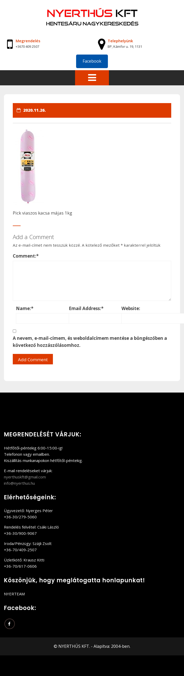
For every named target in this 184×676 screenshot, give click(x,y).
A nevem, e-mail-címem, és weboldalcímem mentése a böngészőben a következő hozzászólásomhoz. (90, 341)
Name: (24, 308)
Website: (130, 308)
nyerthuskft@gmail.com (25, 476)
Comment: (26, 256)
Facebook (92, 61)
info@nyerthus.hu (19, 483)
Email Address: (86, 308)
